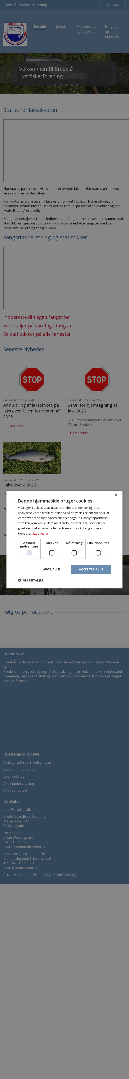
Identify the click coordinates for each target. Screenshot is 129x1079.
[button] (31, 580)
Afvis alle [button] (51, 569)
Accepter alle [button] (91, 569)
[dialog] (64, 539)
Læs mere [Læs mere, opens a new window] (40, 533)
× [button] (115, 495)
